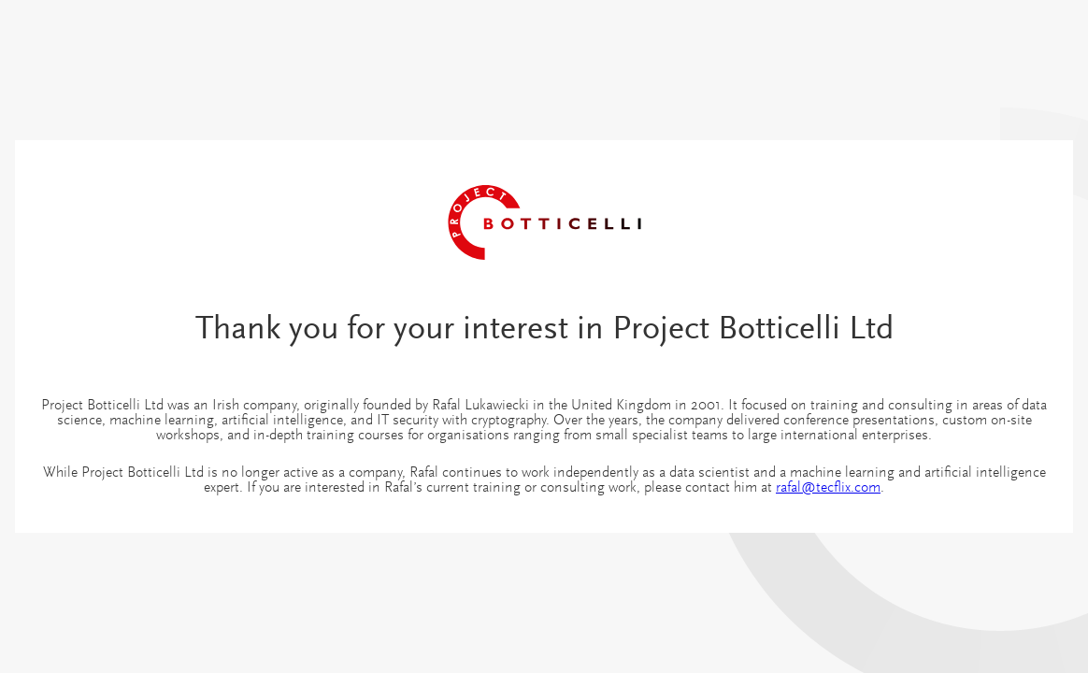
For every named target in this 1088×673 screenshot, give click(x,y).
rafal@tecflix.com (828, 487)
